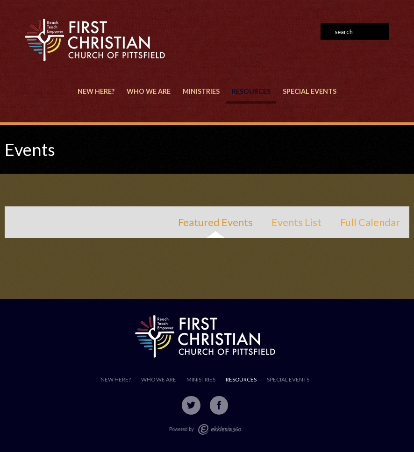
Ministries (201, 91)
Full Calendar (370, 222)
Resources (251, 91)
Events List (296, 222)
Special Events (309, 91)
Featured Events (215, 222)
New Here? (96, 91)
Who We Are (149, 91)
